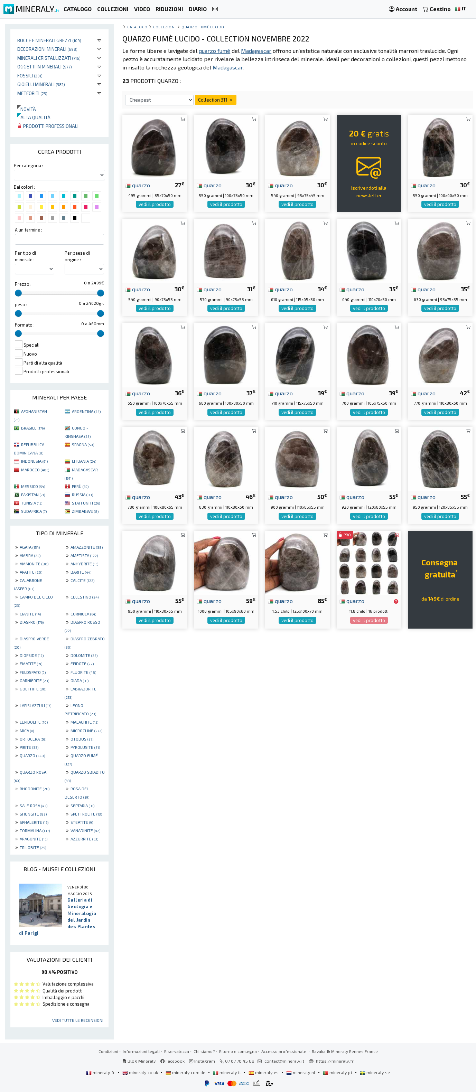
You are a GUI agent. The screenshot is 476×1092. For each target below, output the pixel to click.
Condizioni (108, 1051)
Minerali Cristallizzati (49, 58)
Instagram (202, 1060)
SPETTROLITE (86, 813)
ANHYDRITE (84, 563)
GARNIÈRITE (34, 680)
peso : (21, 304)
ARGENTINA (86, 411)
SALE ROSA (33, 805)
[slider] (18, 293)
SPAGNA (83, 444)
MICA (27, 730)
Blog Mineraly (139, 1060)
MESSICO (33, 486)
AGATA (30, 547)
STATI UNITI (86, 502)
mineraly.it (227, 1072)
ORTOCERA (33, 738)
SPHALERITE (34, 822)
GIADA (79, 680)
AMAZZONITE (87, 547)
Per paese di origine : (77, 256)
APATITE (31, 571)
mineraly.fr (101, 1072)
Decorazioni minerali (47, 49)
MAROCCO (35, 469)
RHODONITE (34, 788)
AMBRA (30, 555)
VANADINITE (85, 830)
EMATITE (31, 663)
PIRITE (29, 747)
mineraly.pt (338, 1072)
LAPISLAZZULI (35, 705)
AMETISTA (84, 555)
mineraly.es (264, 1072)
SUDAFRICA (34, 511)
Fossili (30, 75)
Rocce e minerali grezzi (49, 40)
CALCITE (82, 580)
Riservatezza (176, 1051)
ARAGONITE (33, 838)
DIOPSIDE (32, 655)
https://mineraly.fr (335, 1060)
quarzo (137, 184)
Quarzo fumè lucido (202, 27)
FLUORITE (83, 672)
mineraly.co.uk (140, 1072)
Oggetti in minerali (44, 66)
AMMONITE (34, 563)
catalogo (137, 27)
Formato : (25, 325)
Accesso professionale (284, 1051)
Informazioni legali (141, 1051)
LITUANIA (84, 461)
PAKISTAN (33, 494)
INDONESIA (34, 461)
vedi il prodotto (155, 204)
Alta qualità (33, 117)
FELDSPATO (33, 672)
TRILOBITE (33, 847)
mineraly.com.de (186, 1072)
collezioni (164, 27)
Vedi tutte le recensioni (77, 1020)
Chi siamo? (204, 1051)
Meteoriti (32, 93)
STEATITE (82, 822)
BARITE (81, 571)
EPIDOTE (82, 663)
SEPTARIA (82, 805)
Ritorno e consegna (238, 1051)
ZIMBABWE (85, 511)
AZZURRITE (84, 838)
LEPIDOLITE (34, 721)
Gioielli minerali (41, 84)
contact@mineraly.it (284, 1060)
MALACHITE (84, 721)
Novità (26, 109)
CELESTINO (85, 596)
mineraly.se (375, 1072)
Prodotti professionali (47, 126)
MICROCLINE (86, 730)
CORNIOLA (83, 613)
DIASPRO (32, 622)
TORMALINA (35, 830)
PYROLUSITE (85, 747)
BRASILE (33, 427)
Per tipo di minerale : (25, 256)
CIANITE (30, 613)
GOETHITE (33, 688)
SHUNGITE (33, 813)
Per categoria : (28, 165)
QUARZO (32, 755)
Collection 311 (215, 100)
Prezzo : (23, 284)
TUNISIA (31, 502)
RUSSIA (82, 494)
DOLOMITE (84, 655)
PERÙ (80, 486)
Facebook (172, 1060)
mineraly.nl (301, 1072)
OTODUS (82, 738)
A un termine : (28, 230)
